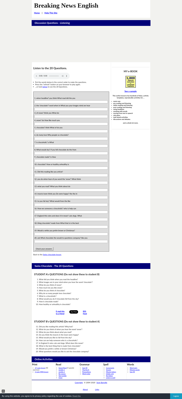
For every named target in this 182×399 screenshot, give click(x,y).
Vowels (108, 370)
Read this (76, 396)
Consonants (110, 368)
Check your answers (44, 249)
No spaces (62, 374)
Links (97, 389)
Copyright (79, 382)
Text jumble (63, 376)
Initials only (110, 374)
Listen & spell (110, 378)
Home (37, 13)
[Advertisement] (91, 44)
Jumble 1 (62, 370)
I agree (176, 396)
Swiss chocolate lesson (52, 254)
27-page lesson (40, 368)
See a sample (131, 91)
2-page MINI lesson (41, 372)
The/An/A (85, 370)
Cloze (60, 378)
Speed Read (63, 368)
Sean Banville (102, 382)
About (85, 389)
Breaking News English (66, 5)
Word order (86, 374)
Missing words (135, 370)
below (44, 87)
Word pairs (133, 368)
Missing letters (111, 372)
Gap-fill (84, 368)
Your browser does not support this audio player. (51, 76)
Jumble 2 (62, 372)
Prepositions (86, 372)
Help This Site (50, 13)
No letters (109, 376)
